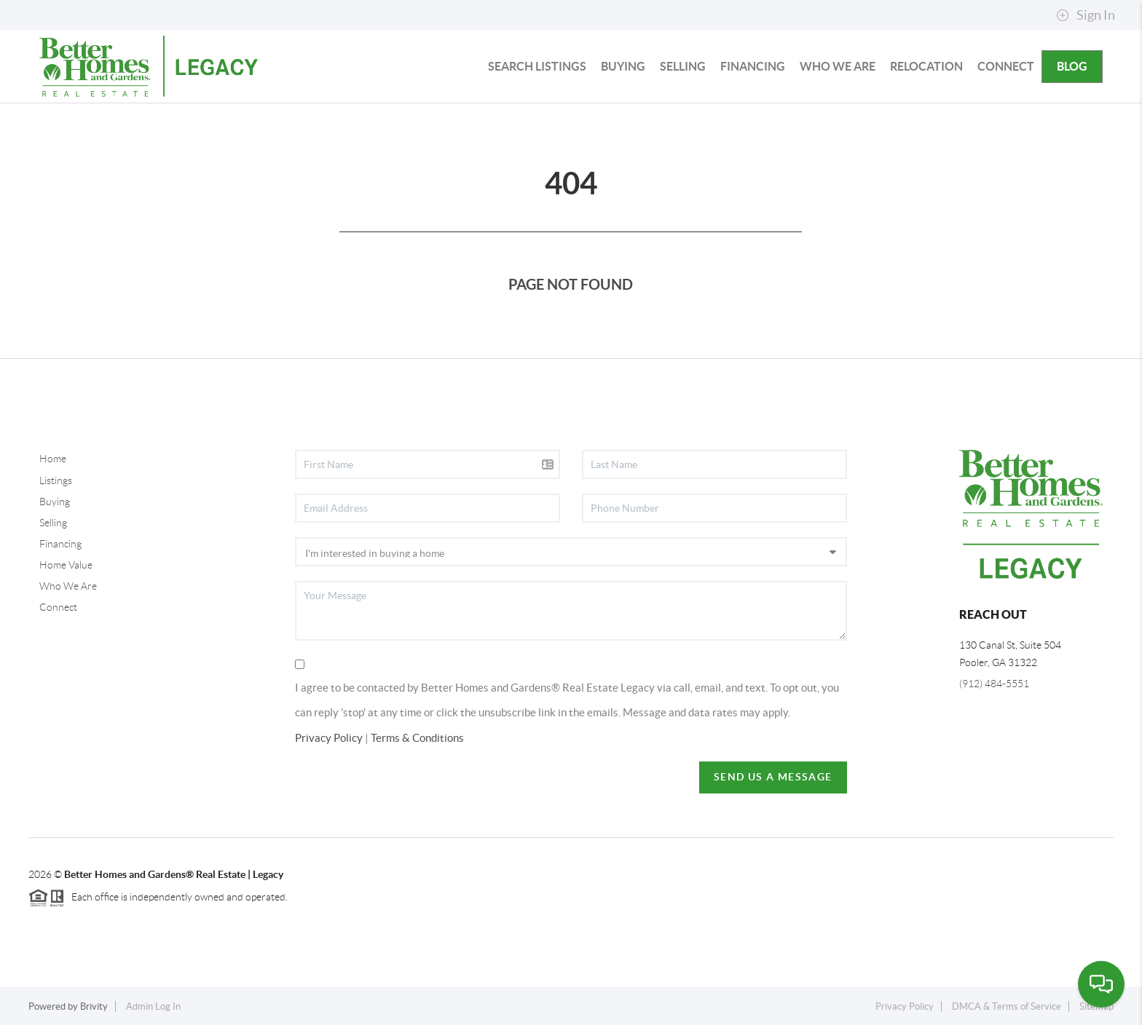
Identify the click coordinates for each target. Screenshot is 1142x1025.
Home (52, 458)
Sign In (1085, 15)
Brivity (94, 1006)
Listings (55, 480)
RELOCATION (926, 66)
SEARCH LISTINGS (537, 66)
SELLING (683, 66)
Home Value (65, 565)
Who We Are (68, 586)
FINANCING (752, 66)
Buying (54, 501)
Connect (58, 607)
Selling (53, 523)
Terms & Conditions (417, 738)
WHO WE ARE (837, 66)
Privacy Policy (329, 738)
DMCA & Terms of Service (1006, 1006)
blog (1072, 66)
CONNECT (1005, 66)
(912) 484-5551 (994, 683)
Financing (60, 544)
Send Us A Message (773, 777)
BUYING (623, 66)
